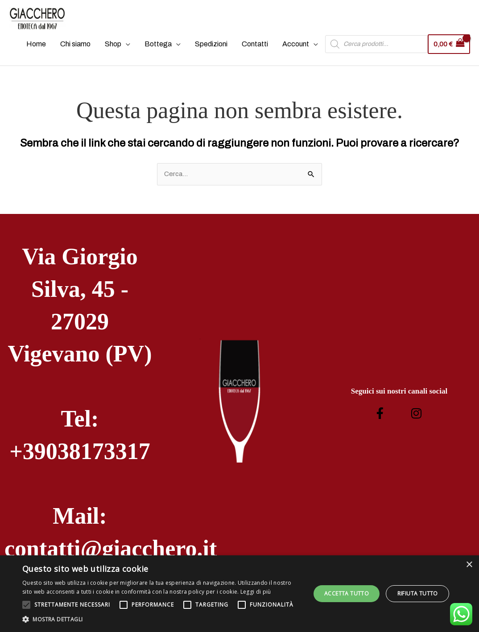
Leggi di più (255, 591)
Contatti (253, 50)
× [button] (469, 565)
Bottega (155, 50)
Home (34, 50)
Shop (111, 50)
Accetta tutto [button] (346, 593)
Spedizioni (209, 50)
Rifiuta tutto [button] (417, 593)
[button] (162, 619)
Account (293, 50)
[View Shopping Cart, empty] (447, 50)
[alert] (239, 593)
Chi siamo (73, 50)
